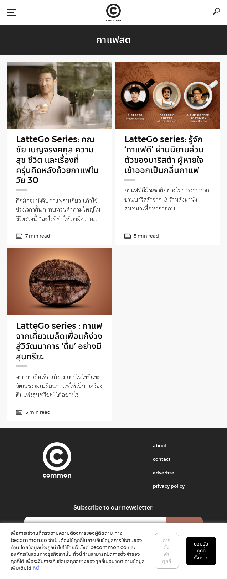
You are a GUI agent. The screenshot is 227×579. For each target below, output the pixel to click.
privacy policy (169, 486)
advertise (163, 472)
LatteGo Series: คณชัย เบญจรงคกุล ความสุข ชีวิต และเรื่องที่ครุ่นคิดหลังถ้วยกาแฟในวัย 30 (57, 159)
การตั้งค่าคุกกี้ (166, 550)
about (160, 445)
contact (161, 459)
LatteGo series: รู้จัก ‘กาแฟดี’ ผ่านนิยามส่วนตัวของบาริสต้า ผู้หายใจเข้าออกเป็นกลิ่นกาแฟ (164, 154)
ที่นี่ (36, 568)
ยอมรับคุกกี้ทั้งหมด (201, 551)
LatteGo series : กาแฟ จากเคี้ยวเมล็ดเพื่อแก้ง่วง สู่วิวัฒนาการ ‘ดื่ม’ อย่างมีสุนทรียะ (59, 340)
